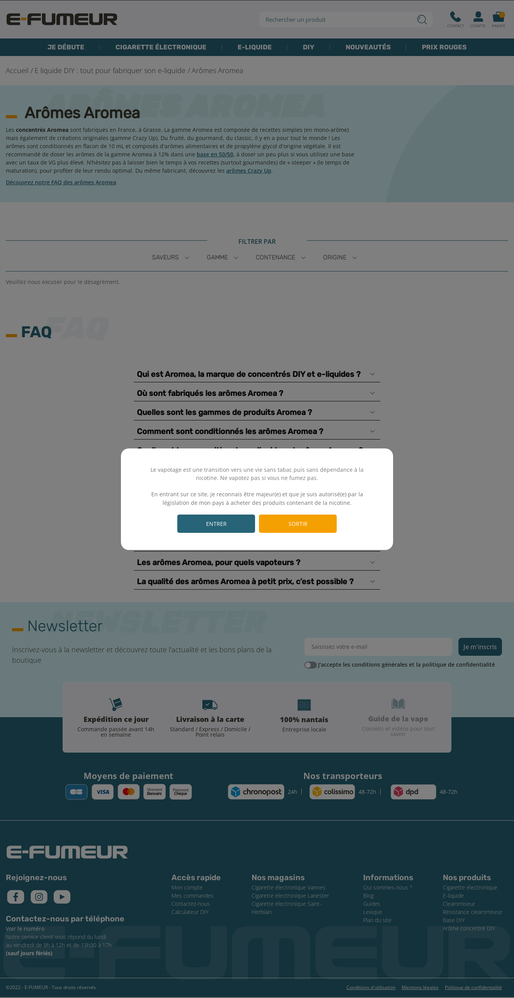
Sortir (298, 523)
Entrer (216, 523)
